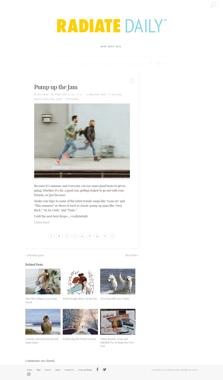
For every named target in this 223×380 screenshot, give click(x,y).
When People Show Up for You (80, 298)
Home (58, 64)
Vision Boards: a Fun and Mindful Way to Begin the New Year (117, 342)
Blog (68, 64)
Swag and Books (134, 64)
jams (119, 94)
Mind (103, 94)
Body (97, 94)
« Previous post (34, 255)
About (95, 64)
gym (114, 94)
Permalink (73, 99)
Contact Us (111, 64)
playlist (37, 99)
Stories (81, 64)
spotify (59, 99)
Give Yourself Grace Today (115, 298)
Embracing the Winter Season (79, 339)
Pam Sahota (43, 94)
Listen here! (42, 222)
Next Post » (132, 255)
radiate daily (48, 99)
